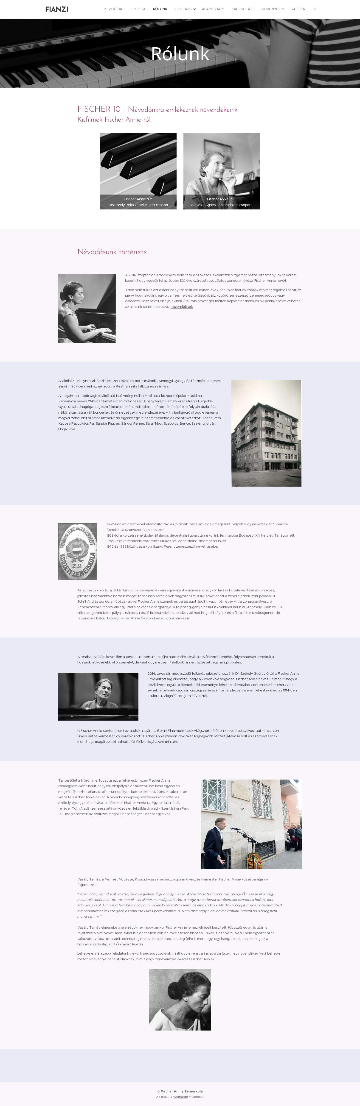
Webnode (180, 1097)
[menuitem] (250, 9)
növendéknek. (182, 306)
